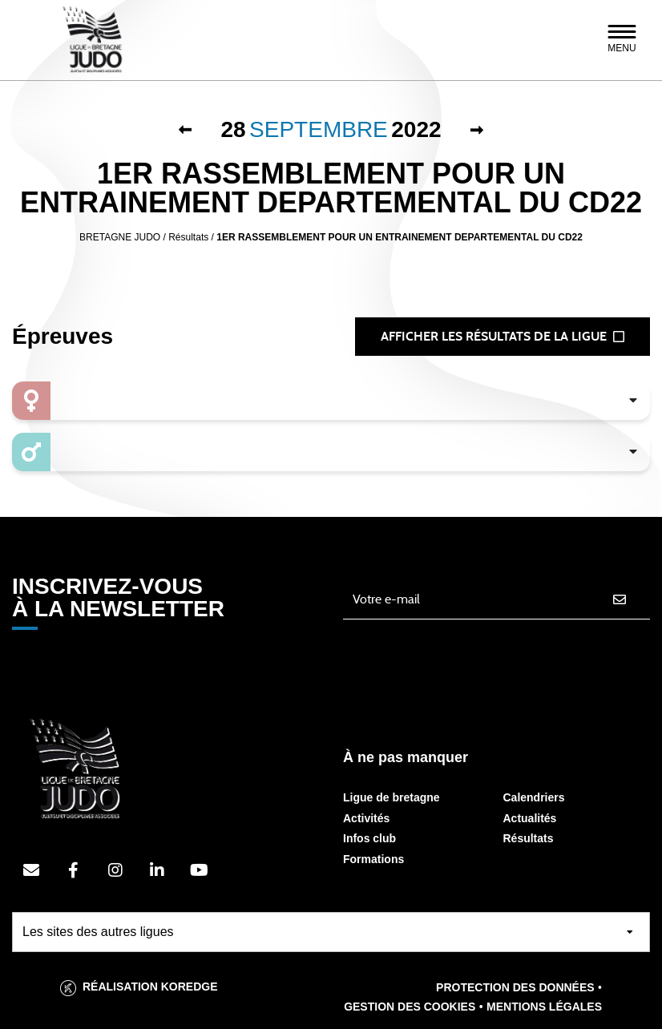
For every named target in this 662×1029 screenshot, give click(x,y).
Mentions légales (544, 1006)
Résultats (528, 838)
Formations (373, 859)
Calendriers (534, 797)
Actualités (530, 818)
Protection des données (515, 987)
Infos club (369, 838)
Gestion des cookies (409, 1006)
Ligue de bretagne (391, 797)
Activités (366, 818)
